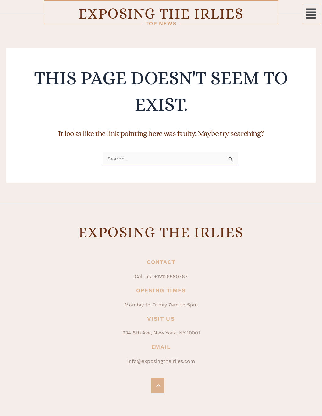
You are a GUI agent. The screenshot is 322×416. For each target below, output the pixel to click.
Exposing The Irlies (161, 13)
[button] (311, 14)
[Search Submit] (230, 159)
